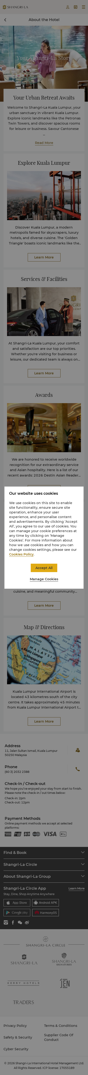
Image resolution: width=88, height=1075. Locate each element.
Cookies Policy (21, 554)
